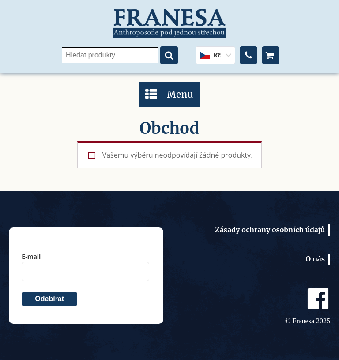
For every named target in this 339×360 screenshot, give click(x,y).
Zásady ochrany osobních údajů (270, 229)
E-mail (31, 256)
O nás (315, 258)
